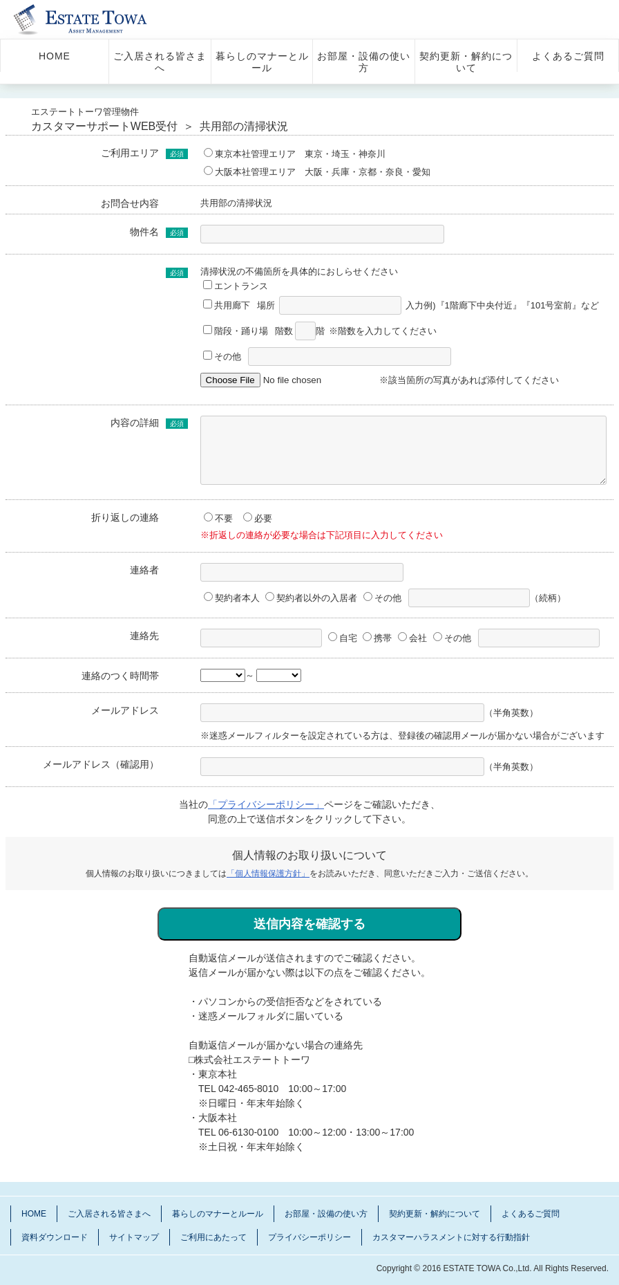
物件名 (144, 231)
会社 (412, 638)
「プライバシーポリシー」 (266, 804)
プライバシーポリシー (309, 1237)
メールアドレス (125, 710)
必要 (257, 518)
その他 (223, 356)
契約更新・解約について (466, 61)
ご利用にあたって (213, 1237)
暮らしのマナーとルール (262, 61)
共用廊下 (226, 305)
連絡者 (144, 569)
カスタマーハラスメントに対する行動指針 (451, 1237)
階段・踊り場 (235, 331)
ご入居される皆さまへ (160, 61)
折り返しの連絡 (125, 517)
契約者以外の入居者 (311, 598)
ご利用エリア (130, 152)
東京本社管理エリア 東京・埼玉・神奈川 (294, 154)
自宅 (342, 638)
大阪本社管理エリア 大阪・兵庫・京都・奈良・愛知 (317, 172)
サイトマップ (134, 1237)
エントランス (235, 286)
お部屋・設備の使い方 (363, 61)
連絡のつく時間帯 (120, 675)
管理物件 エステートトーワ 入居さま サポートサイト (98, 19)
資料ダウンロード (54, 1237)
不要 (218, 518)
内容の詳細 (135, 422)
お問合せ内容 (130, 203)
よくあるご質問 (568, 56)
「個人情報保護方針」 (268, 873)
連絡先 (144, 635)
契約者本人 (232, 598)
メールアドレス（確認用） (101, 764)
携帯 (377, 638)
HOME (54, 56)
